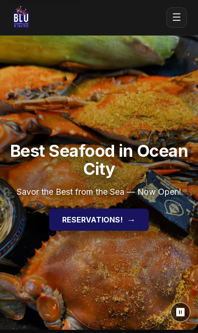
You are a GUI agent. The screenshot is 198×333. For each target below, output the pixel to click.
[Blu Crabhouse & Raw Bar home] (21, 18)
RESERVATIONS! (98, 219)
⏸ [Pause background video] (180, 312)
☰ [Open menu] (176, 17)
